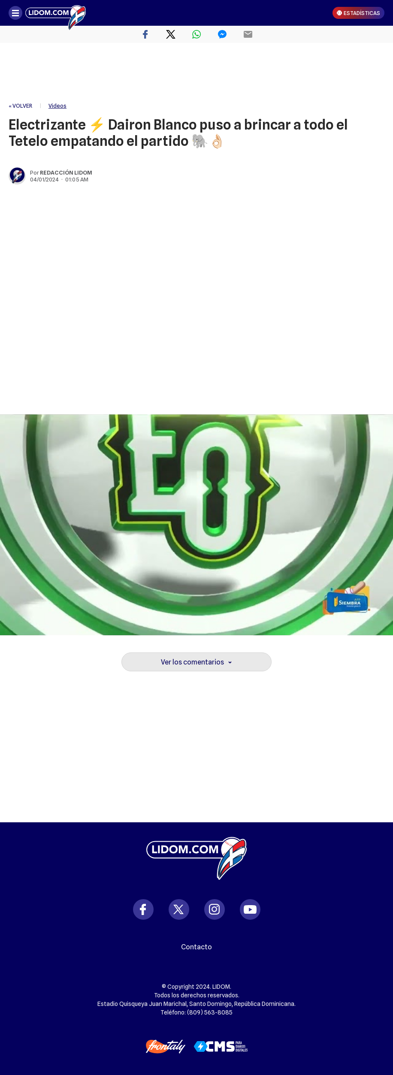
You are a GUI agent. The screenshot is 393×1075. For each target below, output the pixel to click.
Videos (57, 105)
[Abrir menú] (15, 13)
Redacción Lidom (66, 172)
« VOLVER (20, 105)
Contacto (196, 947)
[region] (196, 72)
